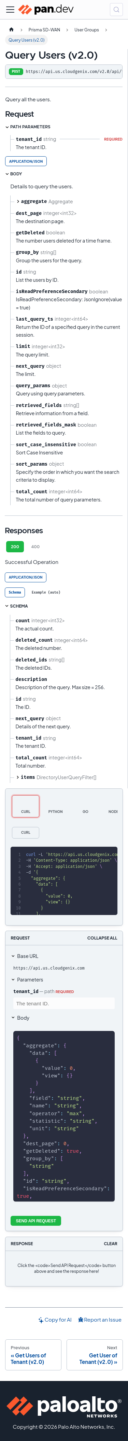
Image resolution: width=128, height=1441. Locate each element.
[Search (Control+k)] (116, 9)
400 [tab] (35, 546)
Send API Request (36, 1221)
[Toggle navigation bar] (10, 9)
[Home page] (11, 30)
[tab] (15, 592)
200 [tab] (15, 546)
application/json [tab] (26, 161)
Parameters (30, 979)
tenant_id (26, 991)
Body (23, 1018)
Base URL (27, 956)
